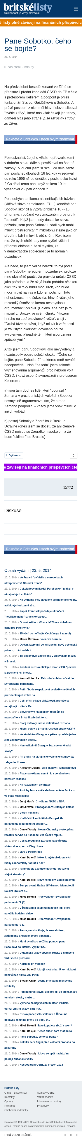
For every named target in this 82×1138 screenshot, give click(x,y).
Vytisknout (13, 455)
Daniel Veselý (28, 829)
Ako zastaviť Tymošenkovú (59, 767)
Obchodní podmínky (16, 1110)
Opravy (8, 1101)
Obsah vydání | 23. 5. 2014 (28, 570)
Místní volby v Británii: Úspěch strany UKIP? (47, 728)
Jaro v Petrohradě (31, 851)
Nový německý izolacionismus (56, 879)
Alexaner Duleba (30, 767)
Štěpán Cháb (28, 980)
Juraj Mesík (27, 801)
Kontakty (9, 1097)
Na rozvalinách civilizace (35, 784)
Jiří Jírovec (26, 807)
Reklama (9, 1105)
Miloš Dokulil (28, 896)
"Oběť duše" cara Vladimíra (54, 1031)
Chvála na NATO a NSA (50, 801)
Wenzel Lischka (29, 678)
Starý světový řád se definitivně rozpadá (45, 723)
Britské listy (34, 9)
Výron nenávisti (29, 812)
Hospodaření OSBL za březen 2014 (41, 1064)
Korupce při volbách (32, 963)
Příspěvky (43, 1105)
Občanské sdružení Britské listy (46, 1122)
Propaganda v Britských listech (55, 807)
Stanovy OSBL (45, 1092)
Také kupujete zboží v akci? (55, 1025)
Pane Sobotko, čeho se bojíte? (39, 1036)
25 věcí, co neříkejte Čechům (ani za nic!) (45, 633)
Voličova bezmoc (50, 639)
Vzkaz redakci (45, 1097)
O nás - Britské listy (15, 1092)
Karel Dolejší (28, 857)
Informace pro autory (49, 1101)
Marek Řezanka (29, 639)
